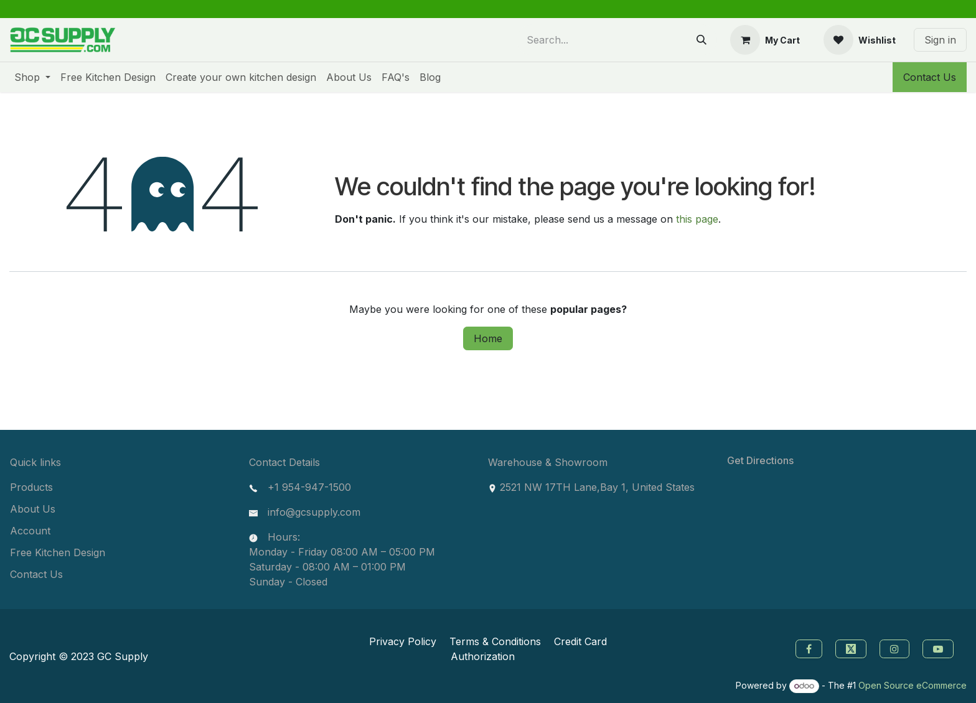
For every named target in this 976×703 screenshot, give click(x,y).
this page (697, 219)
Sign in (940, 40)
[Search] (701, 39)
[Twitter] (852, 647)
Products (31, 487)
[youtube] (939, 647)
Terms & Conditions (495, 641)
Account (30, 530)
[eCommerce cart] (765, 40)
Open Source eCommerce (912, 685)
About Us (32, 509)
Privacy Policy (402, 641)
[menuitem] (32, 77)
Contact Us (929, 77)
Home (488, 338)
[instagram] (896, 647)
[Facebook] (807, 647)
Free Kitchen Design (57, 552)
